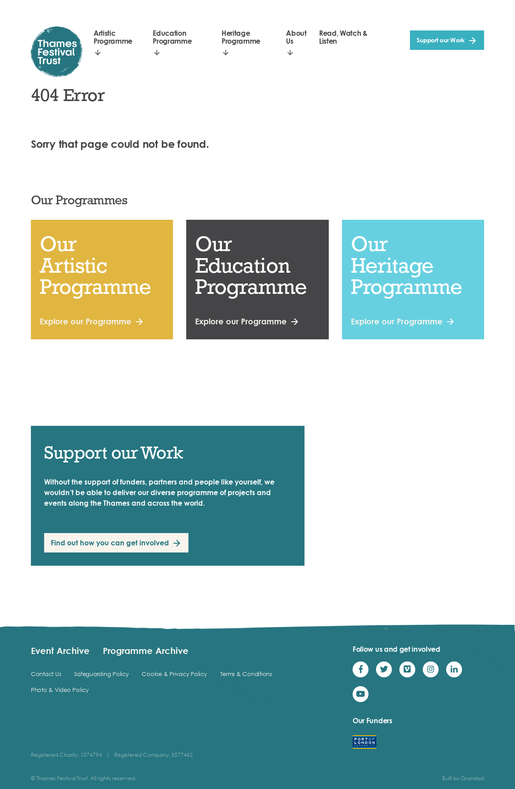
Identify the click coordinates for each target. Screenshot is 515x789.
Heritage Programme (241, 37)
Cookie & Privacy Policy (174, 673)
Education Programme (172, 37)
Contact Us (46, 673)
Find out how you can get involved (110, 542)
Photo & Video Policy (60, 689)
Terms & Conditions (246, 673)
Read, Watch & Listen (343, 37)
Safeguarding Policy (101, 673)
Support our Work (441, 40)
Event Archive (60, 650)
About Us (296, 37)
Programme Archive (145, 650)
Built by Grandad (463, 778)
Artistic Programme (113, 37)
